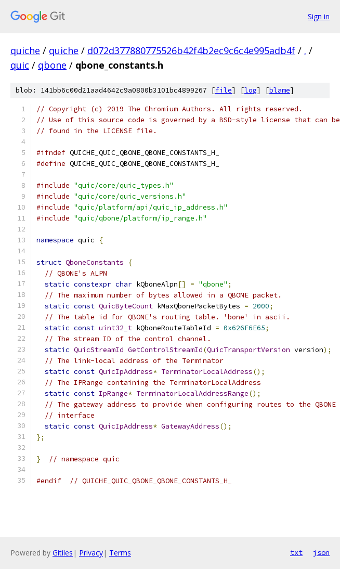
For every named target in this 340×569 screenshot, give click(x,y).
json (321, 552)
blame (279, 90)
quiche (25, 50)
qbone (52, 65)
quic (19, 65)
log (250, 90)
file (223, 90)
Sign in (319, 16)
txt (296, 552)
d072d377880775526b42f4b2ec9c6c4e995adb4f (191, 50)
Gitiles (63, 553)
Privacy (91, 553)
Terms (120, 553)
